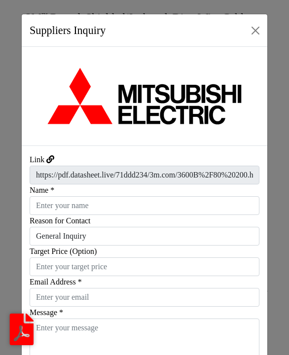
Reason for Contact (60, 220)
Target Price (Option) (63, 251)
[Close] (255, 30)
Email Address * (56, 282)
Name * (42, 190)
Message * (46, 312)
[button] (40, 96)
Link (37, 159)
